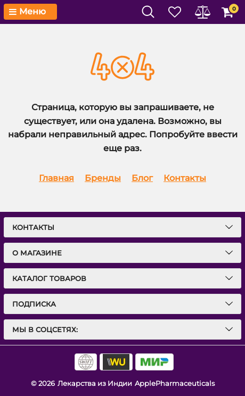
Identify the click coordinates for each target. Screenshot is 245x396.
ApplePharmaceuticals (175, 383)
